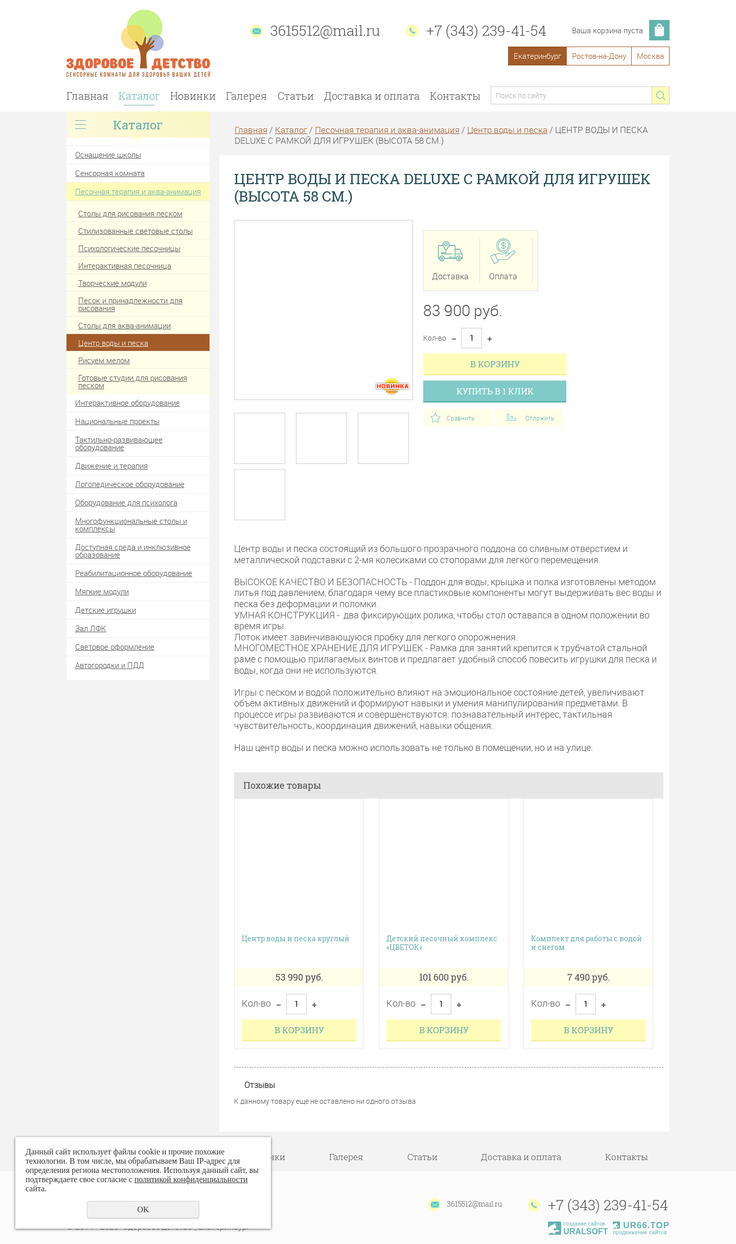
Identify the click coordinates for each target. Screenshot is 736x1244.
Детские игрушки (105, 610)
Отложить (539, 418)
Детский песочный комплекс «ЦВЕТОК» (441, 943)
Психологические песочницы (129, 248)
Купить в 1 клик (495, 391)
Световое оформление (114, 646)
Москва (650, 56)
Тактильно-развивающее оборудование (119, 443)
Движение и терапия (111, 465)
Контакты (455, 95)
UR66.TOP (641, 1225)
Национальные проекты (117, 421)
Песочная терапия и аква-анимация (138, 191)
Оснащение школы (108, 154)
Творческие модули (112, 283)
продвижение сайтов (639, 1232)
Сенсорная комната (110, 173)
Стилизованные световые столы (135, 231)
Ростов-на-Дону (599, 56)
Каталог (139, 95)
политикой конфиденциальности (191, 1179)
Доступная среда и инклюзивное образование (133, 551)
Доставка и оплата (372, 95)
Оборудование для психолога (126, 502)
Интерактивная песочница (124, 265)
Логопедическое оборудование (130, 484)
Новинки (193, 95)
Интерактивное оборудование (127, 402)
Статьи (296, 95)
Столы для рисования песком (130, 213)
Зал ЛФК (90, 628)
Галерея (246, 95)
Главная (87, 95)
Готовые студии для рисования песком (132, 381)
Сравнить (460, 418)
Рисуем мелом (104, 360)
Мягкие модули (102, 591)
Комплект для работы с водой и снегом (586, 943)
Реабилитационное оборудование (133, 573)
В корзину (495, 364)
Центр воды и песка (113, 343)
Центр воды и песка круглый (296, 939)
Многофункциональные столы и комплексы (131, 525)
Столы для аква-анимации (124, 325)
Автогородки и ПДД (109, 665)
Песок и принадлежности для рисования (130, 304)
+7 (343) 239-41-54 (486, 30)
